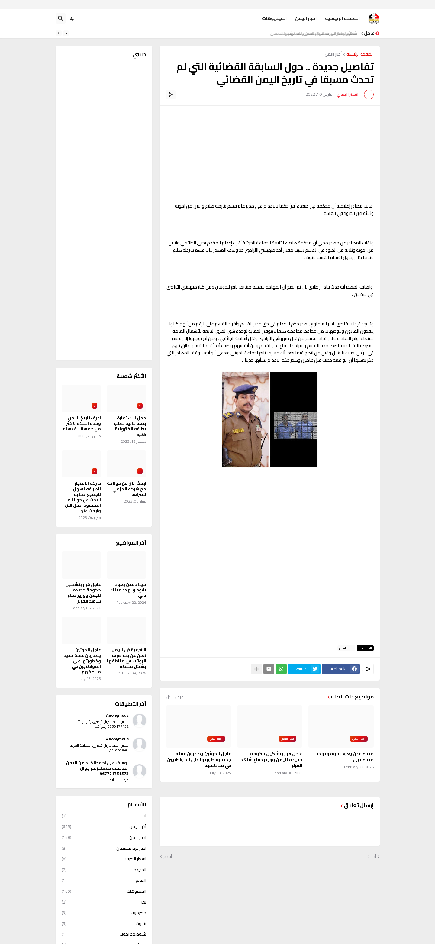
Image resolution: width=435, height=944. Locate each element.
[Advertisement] (270, 154)
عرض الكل (174, 697)
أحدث (371, 857)
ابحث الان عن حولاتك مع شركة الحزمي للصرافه (126, 488)
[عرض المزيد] (256, 669)
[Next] (59, 33)
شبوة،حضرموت (104, 934)
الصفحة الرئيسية (360, 54)
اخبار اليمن (306, 18)
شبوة (104, 923)
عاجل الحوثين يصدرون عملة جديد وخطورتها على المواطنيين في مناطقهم (199, 759)
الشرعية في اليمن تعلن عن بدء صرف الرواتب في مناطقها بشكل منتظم (126, 658)
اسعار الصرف (104, 859)
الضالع (104, 880)
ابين (104, 816)
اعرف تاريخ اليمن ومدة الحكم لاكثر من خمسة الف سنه (82, 423)
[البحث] (61, 18)
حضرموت (104, 913)
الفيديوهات (274, 18)
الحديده (104, 870)
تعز (104, 902)
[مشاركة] (171, 94)
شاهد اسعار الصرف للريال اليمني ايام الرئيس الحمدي (315, 33)
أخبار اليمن (333, 54)
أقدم (167, 857)
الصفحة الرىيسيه (342, 18)
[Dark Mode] (72, 18)
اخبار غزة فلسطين (104, 848)
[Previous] (66, 33)
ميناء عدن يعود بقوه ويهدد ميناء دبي (345, 756)
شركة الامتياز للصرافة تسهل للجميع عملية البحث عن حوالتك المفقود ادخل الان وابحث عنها (83, 496)
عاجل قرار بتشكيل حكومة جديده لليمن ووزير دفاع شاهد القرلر (271, 759)
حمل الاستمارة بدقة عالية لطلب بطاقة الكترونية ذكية (130, 426)
